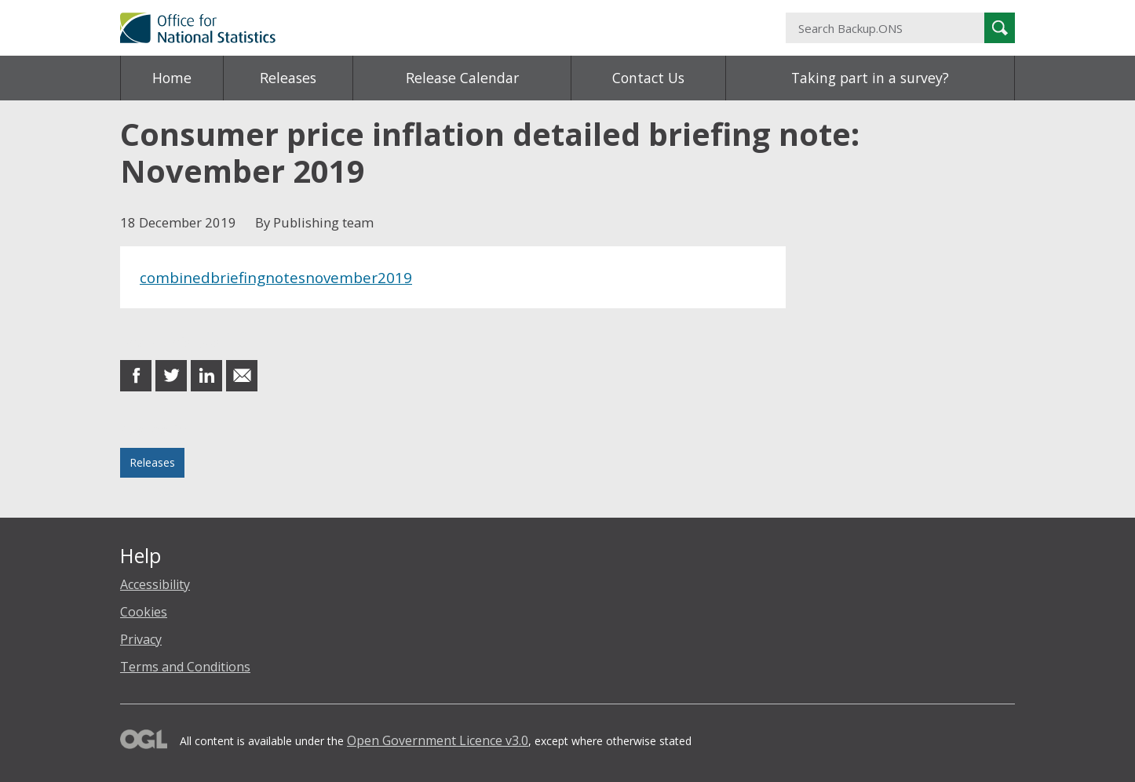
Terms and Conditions (185, 666)
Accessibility (155, 584)
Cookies (143, 611)
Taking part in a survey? (870, 77)
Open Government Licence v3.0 (437, 740)
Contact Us (648, 77)
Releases (288, 77)
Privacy (141, 639)
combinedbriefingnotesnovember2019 (276, 277)
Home (172, 77)
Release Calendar (462, 77)
